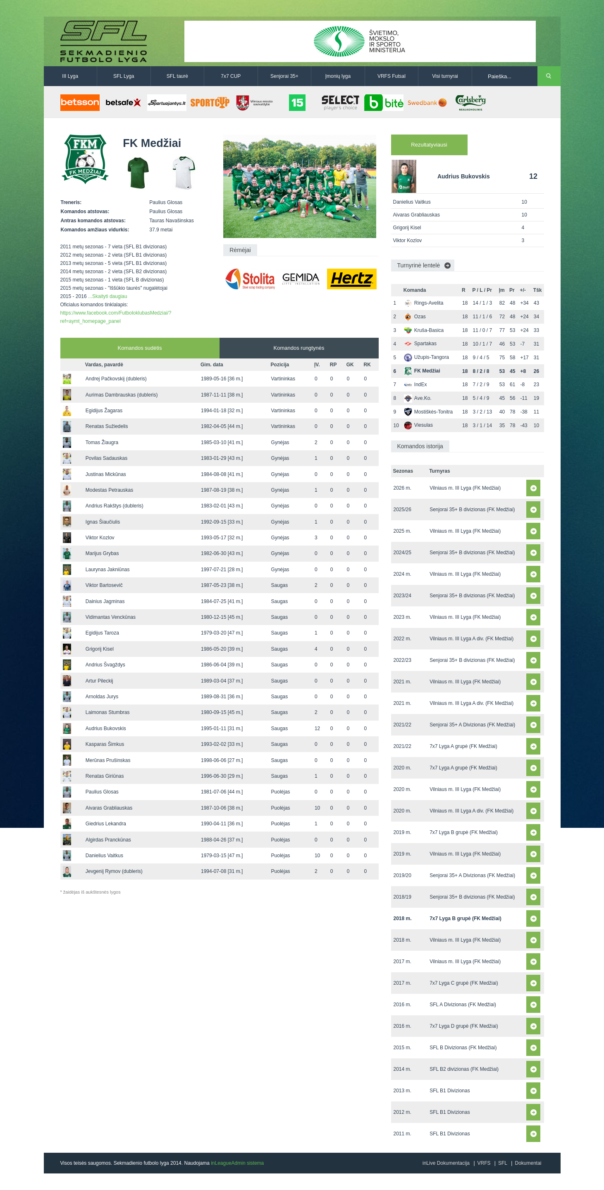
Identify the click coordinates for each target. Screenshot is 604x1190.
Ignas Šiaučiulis (103, 522)
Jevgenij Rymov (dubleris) (114, 871)
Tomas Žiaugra (102, 442)
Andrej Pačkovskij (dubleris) (116, 379)
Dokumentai (528, 1163)
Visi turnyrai (445, 76)
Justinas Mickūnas (106, 474)
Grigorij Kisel (100, 649)
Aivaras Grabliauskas (109, 808)
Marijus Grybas (102, 553)
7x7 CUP (231, 76)
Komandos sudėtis (140, 348)
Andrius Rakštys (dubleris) (114, 506)
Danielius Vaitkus (104, 855)
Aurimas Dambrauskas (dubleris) (122, 395)
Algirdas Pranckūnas (108, 840)
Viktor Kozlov (100, 538)
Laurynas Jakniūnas (108, 569)
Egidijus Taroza (102, 633)
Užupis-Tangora (426, 357)
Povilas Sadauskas (106, 458)
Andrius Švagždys (105, 665)
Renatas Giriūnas (105, 776)
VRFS (484, 1163)
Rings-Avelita (423, 303)
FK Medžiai (422, 371)
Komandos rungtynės (299, 348)
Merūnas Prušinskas (108, 760)
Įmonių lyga (338, 76)
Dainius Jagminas (105, 601)
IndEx (415, 384)
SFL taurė (177, 76)
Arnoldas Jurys (102, 697)
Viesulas (418, 425)
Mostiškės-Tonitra (428, 412)
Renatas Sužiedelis (107, 426)
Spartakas (420, 343)
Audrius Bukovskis (106, 728)
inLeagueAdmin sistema (237, 1163)
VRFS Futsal (391, 76)
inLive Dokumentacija (446, 1163)
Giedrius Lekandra (106, 824)
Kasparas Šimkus (105, 744)
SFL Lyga (123, 76)
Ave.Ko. (418, 398)
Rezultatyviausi (429, 145)
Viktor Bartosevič (104, 585)
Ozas (415, 317)
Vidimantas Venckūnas (111, 617)
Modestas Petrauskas (109, 490)
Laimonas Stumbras (108, 712)
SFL (502, 1163)
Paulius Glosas (102, 792)
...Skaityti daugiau (107, 296)
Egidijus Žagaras (104, 410)
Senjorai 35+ (284, 76)
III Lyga (70, 76)
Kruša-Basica (424, 330)
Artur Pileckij (99, 681)
